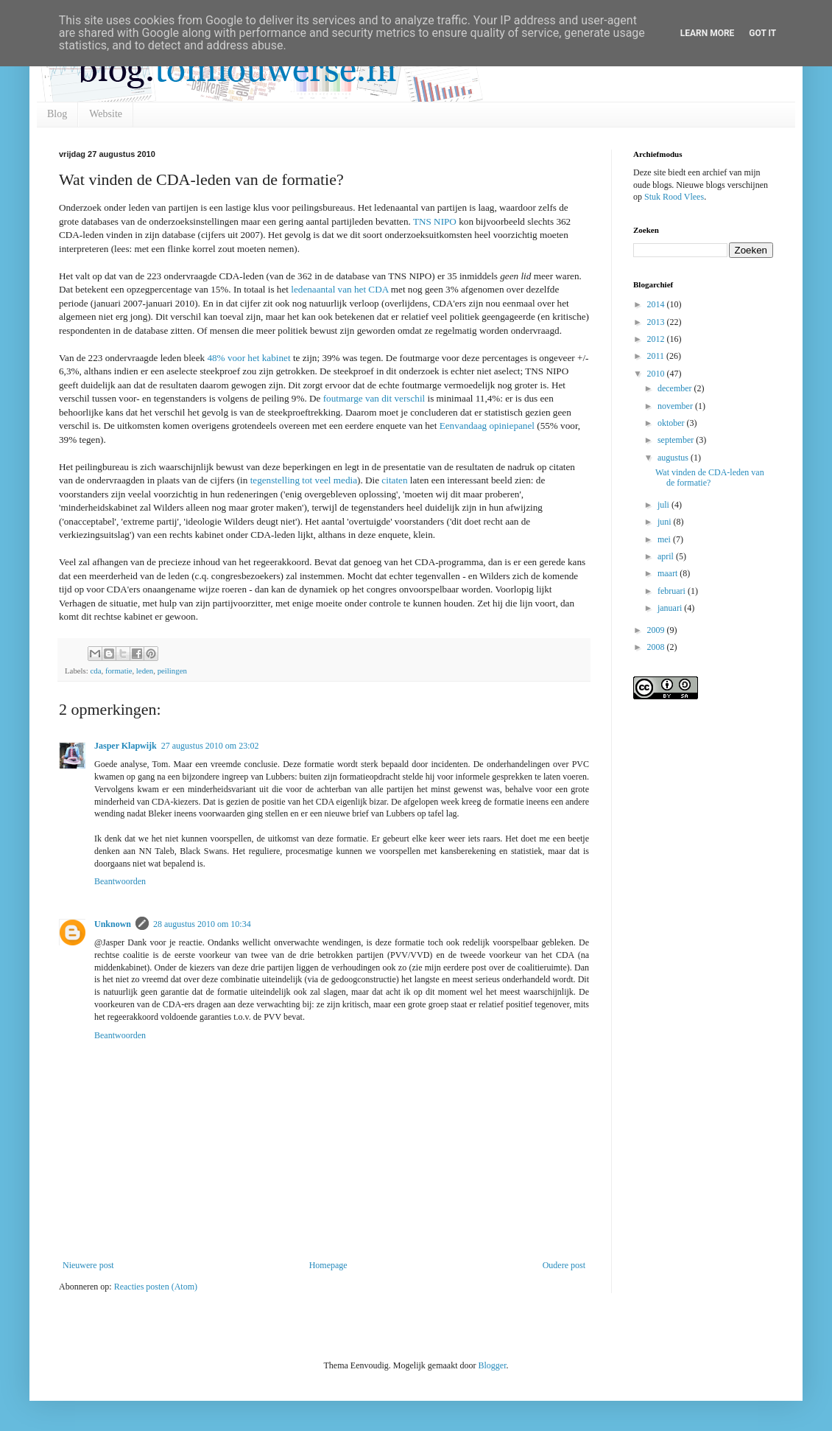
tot (307, 480)
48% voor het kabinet (248, 357)
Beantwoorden (120, 881)
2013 (657, 322)
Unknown (112, 924)
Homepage (328, 1265)
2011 (657, 356)
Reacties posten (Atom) (155, 1286)
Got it (762, 33)
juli (664, 505)
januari (671, 608)
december (676, 388)
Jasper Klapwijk (125, 746)
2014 (657, 304)
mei (665, 539)
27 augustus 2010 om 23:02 (210, 746)
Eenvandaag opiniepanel (488, 425)
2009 (657, 630)
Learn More (707, 33)
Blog (57, 113)
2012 (657, 339)
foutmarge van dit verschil (372, 398)
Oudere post (564, 1265)
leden (144, 670)
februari (673, 591)
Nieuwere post (88, 1265)
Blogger (492, 1365)
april (667, 556)
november (676, 406)
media (345, 480)
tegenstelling (275, 480)
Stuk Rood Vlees (674, 197)
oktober (672, 423)
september (677, 440)
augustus (674, 457)
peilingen (172, 670)
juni (666, 522)
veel (323, 480)
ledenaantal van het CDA (339, 289)
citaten (394, 480)
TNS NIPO (434, 221)
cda (95, 670)
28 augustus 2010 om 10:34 (202, 924)
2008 (657, 647)
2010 (657, 373)
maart (669, 573)
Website (105, 113)
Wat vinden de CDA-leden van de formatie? (709, 477)
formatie (119, 670)
